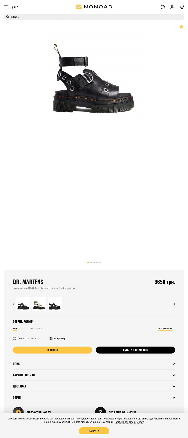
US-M (30, 328)
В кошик (52, 350)
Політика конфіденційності (129, 422)
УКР (14, 7)
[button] (88, 262)
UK (22, 328)
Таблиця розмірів (24, 338)
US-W (40, 328)
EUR (15, 328)
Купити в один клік (135, 350)
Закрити (94, 431)
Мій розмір (58, 338)
